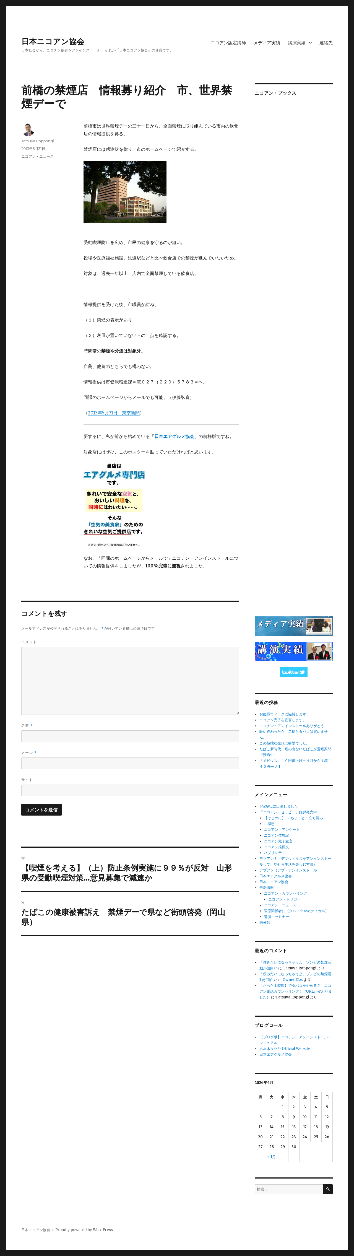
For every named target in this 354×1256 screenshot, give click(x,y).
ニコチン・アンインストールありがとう (291, 725)
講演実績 (297, 42)
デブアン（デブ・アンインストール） (290, 870)
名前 (27, 725)
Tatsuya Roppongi (37, 141)
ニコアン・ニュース (37, 156)
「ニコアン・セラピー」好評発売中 (288, 812)
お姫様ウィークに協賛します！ (284, 714)
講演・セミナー (276, 916)
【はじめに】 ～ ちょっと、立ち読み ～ (295, 818)
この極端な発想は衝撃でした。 (284, 743)
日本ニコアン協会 (52, 41)
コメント (29, 642)
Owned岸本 (293, 979)
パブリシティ (274, 852)
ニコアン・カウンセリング (285, 893)
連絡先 (326, 42)
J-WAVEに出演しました (278, 806)
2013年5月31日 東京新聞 (114, 413)
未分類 (264, 922)
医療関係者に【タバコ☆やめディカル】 (296, 911)
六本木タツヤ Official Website (284, 1048)
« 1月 (271, 1156)
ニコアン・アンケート (282, 829)
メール (29, 752)
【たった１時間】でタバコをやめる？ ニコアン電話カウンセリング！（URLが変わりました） (295, 991)
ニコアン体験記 (276, 835)
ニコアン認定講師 (228, 42)
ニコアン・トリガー (284, 899)
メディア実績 (267, 42)
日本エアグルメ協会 (174, 436)
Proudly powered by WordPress (84, 1230)
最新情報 (266, 887)
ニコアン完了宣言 (278, 841)
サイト (27, 779)
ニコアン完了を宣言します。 (282, 720)
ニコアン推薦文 (276, 847)
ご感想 (269, 823)
